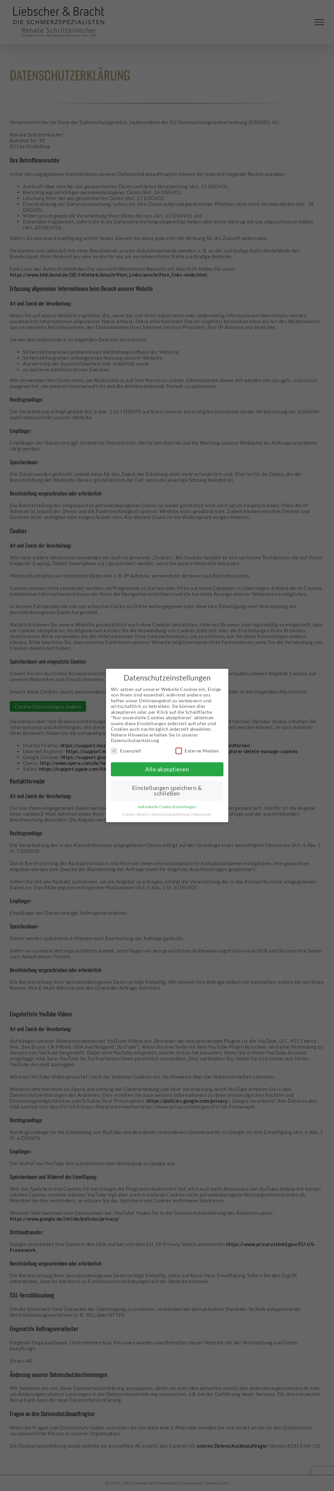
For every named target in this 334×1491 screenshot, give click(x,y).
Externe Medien (197, 751)
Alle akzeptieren (167, 769)
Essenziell (126, 751)
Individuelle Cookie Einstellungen (167, 807)
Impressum (201, 814)
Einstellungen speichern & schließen (167, 790)
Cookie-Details (136, 814)
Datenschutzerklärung (171, 814)
